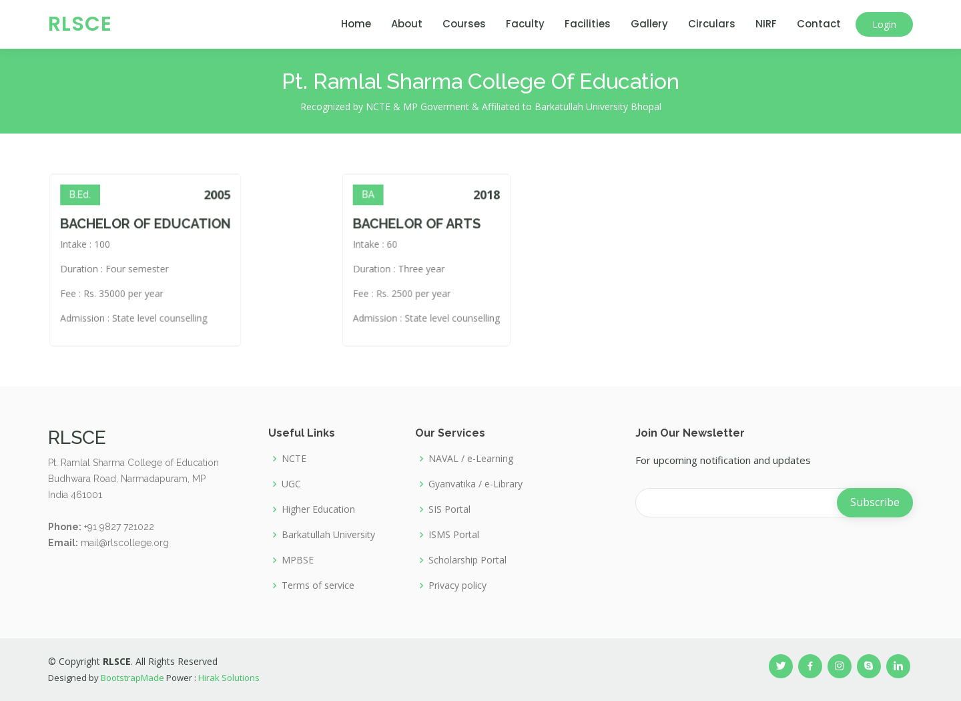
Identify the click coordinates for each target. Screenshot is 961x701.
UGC (291, 484)
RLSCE (80, 24)
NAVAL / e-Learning (470, 458)
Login (884, 24)
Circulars (711, 24)
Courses (464, 24)
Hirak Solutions (229, 678)
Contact (819, 24)
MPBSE (298, 560)
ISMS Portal (453, 534)
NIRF (766, 24)
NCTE (294, 458)
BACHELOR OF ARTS (421, 233)
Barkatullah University (328, 534)
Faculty (525, 24)
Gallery (649, 24)
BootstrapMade (132, 678)
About (406, 24)
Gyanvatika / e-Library (475, 484)
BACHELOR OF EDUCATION (172, 233)
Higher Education (318, 509)
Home (356, 24)
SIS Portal (449, 509)
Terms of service (318, 585)
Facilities (588, 24)
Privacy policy (457, 585)
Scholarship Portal (467, 560)
